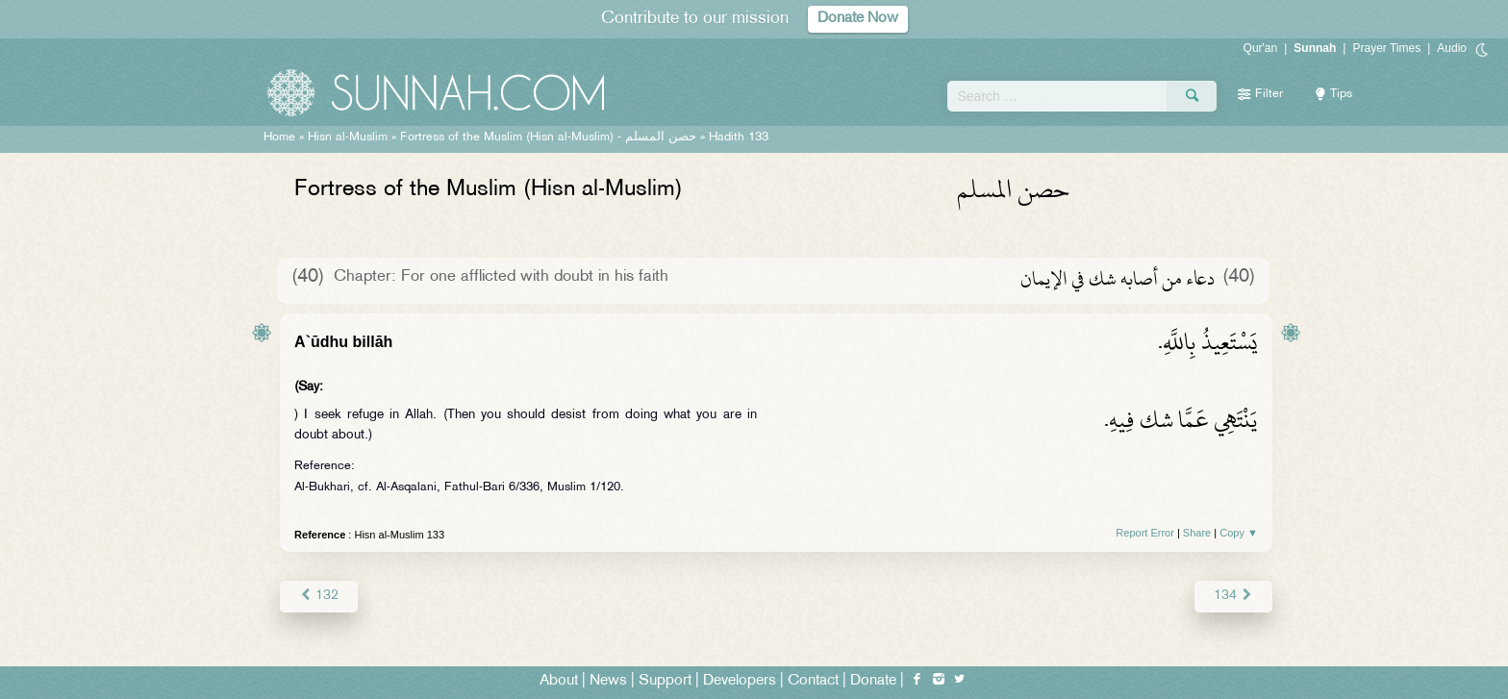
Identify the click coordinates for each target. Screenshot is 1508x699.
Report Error (1145, 532)
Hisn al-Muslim (348, 137)
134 (1233, 595)
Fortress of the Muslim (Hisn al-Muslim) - (548, 137)
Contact (813, 681)
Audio (1452, 48)
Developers (739, 681)
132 (319, 595)
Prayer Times (1386, 48)
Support (665, 681)
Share (1197, 532)
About (559, 681)
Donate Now (857, 19)
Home (279, 137)
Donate (873, 681)
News (608, 681)
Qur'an (1261, 48)
